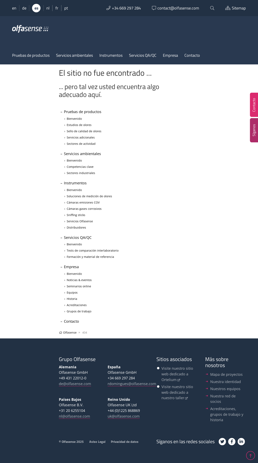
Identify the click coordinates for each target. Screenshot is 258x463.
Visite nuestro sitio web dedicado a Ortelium (177, 374)
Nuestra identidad (225, 381)
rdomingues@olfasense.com (132, 383)
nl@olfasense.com (74, 416)
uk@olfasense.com (124, 416)
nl (48, 8)
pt (66, 8)
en (14, 8)
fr (56, 8)
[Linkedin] (241, 441)
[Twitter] (222, 441)
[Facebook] (231, 441)
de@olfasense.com (75, 383)
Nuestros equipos (225, 388)
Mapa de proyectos (226, 374)
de (24, 8)
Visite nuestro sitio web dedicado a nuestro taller (177, 392)
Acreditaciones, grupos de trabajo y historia (226, 414)
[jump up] (250, 454)
